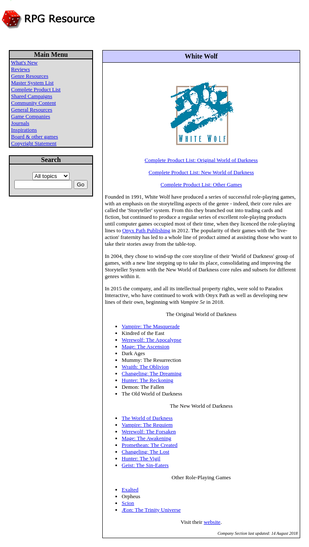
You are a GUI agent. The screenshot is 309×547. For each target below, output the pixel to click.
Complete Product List (36, 89)
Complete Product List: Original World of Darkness (201, 160)
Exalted (130, 489)
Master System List (32, 83)
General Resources (31, 109)
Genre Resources (29, 76)
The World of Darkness (147, 418)
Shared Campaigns (31, 96)
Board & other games (34, 136)
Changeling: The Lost (145, 452)
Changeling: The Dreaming (151, 373)
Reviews (20, 69)
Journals (20, 123)
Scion (128, 503)
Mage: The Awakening (146, 438)
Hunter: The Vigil (141, 458)
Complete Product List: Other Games (201, 184)
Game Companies (30, 116)
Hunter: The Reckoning (147, 380)
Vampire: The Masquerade (151, 326)
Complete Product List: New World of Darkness (201, 172)
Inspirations (24, 130)
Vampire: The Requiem (147, 425)
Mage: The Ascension (145, 346)
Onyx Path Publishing (146, 230)
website (212, 522)
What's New (24, 62)
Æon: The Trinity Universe (151, 510)
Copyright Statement (33, 143)
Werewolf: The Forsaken (149, 431)
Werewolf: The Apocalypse (151, 340)
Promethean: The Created (150, 445)
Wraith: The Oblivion (145, 367)
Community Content (33, 103)
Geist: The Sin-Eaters (145, 465)
